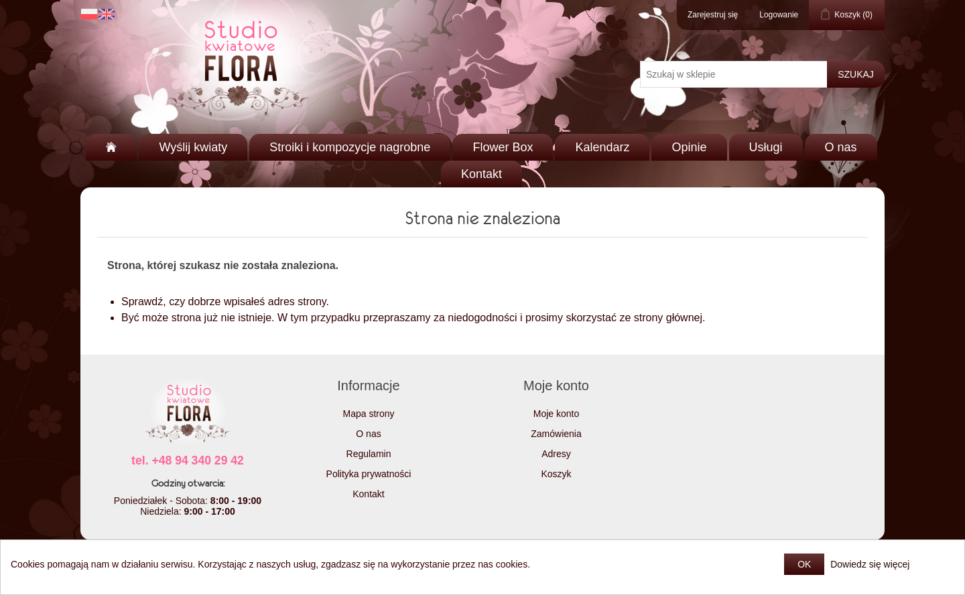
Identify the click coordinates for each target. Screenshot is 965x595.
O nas (841, 147)
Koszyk (556, 474)
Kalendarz (602, 147)
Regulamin (368, 453)
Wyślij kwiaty (193, 147)
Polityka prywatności (368, 474)
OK (804, 564)
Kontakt (481, 174)
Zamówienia (556, 433)
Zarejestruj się (713, 14)
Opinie (688, 147)
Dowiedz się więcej (869, 564)
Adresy (556, 453)
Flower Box (502, 147)
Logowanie (778, 14)
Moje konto (556, 413)
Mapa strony (368, 413)
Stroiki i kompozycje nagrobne (349, 147)
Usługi (766, 147)
